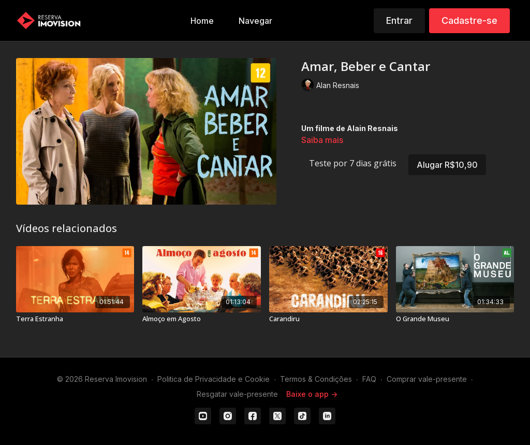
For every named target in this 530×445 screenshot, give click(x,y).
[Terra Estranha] (75, 319)
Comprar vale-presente (427, 379)
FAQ (369, 379)
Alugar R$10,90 (447, 165)
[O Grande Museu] (455, 319)
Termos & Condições (316, 379)
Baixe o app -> (311, 394)
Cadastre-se (469, 20)
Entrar (399, 20)
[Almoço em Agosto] (201, 319)
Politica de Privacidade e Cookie (213, 379)
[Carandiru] (328, 319)
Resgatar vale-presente (237, 394)
